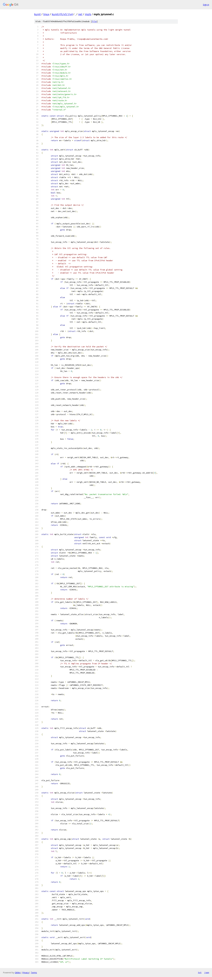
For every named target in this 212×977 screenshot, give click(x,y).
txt (199, 972)
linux (46, 14)
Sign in (206, 4)
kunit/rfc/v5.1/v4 (62, 14)
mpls (88, 14)
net (80, 14)
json (206, 972)
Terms (34, 972)
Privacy (25, 972)
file (94, 21)
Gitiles (18, 972)
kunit (37, 14)
